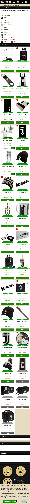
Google (14, 489)
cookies (17, 485)
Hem (2, 5)
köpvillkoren (24, 497)
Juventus (17, 5)
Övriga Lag (12, 5)
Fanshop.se (6, 5)
